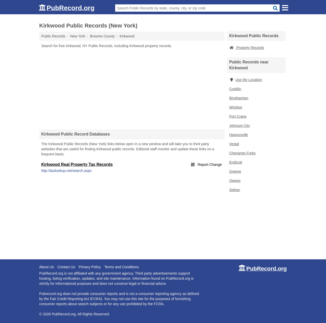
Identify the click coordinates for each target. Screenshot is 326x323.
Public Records (53, 36)
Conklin (235, 89)
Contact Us (66, 267)
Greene (235, 171)
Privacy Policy (90, 267)
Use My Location (245, 80)
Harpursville (238, 135)
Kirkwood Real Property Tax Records (77, 164)
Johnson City (239, 126)
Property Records (246, 48)
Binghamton (238, 98)
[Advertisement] (132, 88)
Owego (234, 181)
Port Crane (238, 116)
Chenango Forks (242, 153)
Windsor (235, 107)
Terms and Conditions (121, 267)
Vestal (234, 144)
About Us (46, 267)
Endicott (235, 162)
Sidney (234, 190)
